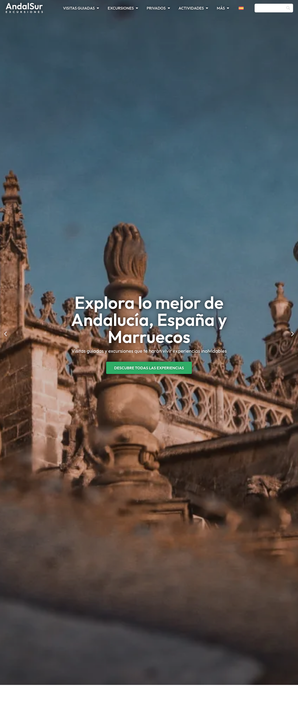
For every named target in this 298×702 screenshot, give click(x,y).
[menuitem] (244, 8)
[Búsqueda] (274, 8)
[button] (5, 334)
